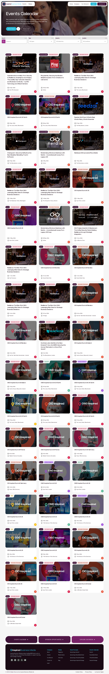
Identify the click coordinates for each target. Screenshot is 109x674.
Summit (91, 652)
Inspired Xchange (93, 660)
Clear (26, 38)
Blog (59, 660)
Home (71, 4)
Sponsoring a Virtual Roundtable (77, 657)
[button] (25, 4)
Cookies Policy (79, 672)
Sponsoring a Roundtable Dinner (77, 655)
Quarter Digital (100, 672)
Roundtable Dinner (94, 655)
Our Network (85, 4)
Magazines (60, 652)
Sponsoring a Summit (74, 652)
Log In (93, 4)
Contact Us (102, 4)
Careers (49, 655)
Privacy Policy (88, 672)
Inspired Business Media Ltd (27, 672)
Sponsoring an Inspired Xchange (77, 660)
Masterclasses (61, 655)
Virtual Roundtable (94, 657)
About (48, 652)
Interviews (60, 657)
